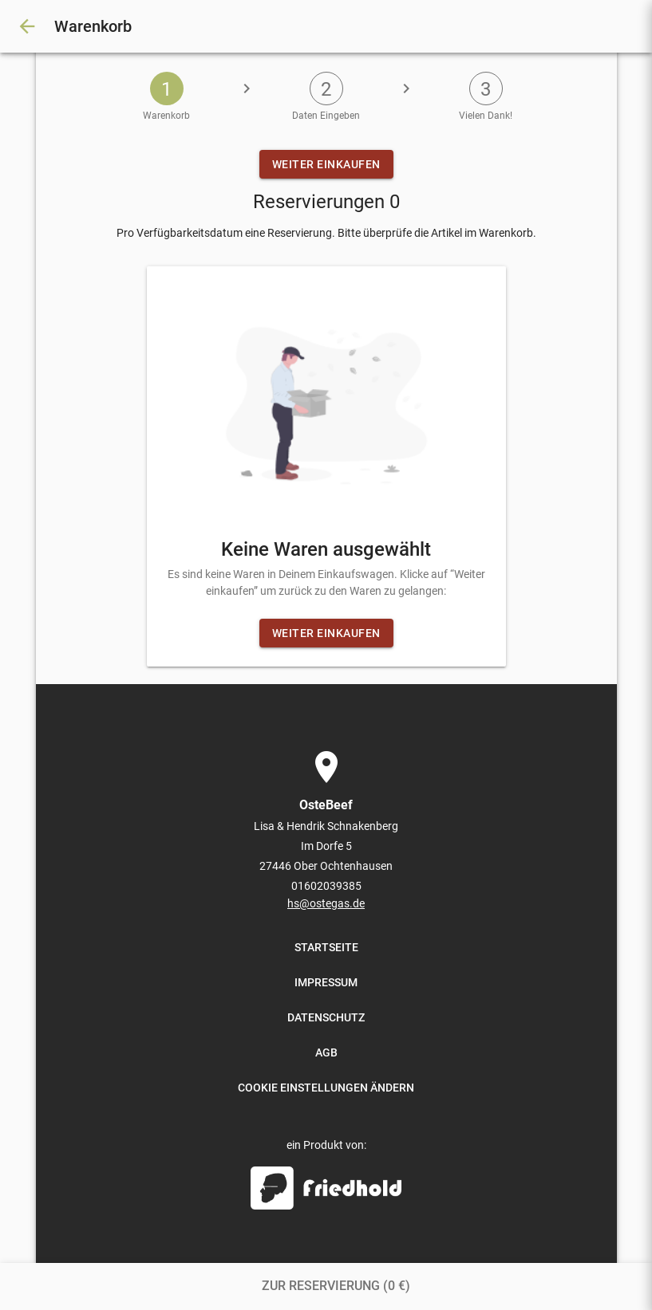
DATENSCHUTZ (326, 1017)
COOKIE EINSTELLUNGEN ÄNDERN (326, 1087)
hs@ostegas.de (326, 903)
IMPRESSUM (326, 982)
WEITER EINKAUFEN (326, 164)
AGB (326, 1052)
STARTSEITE (326, 947)
